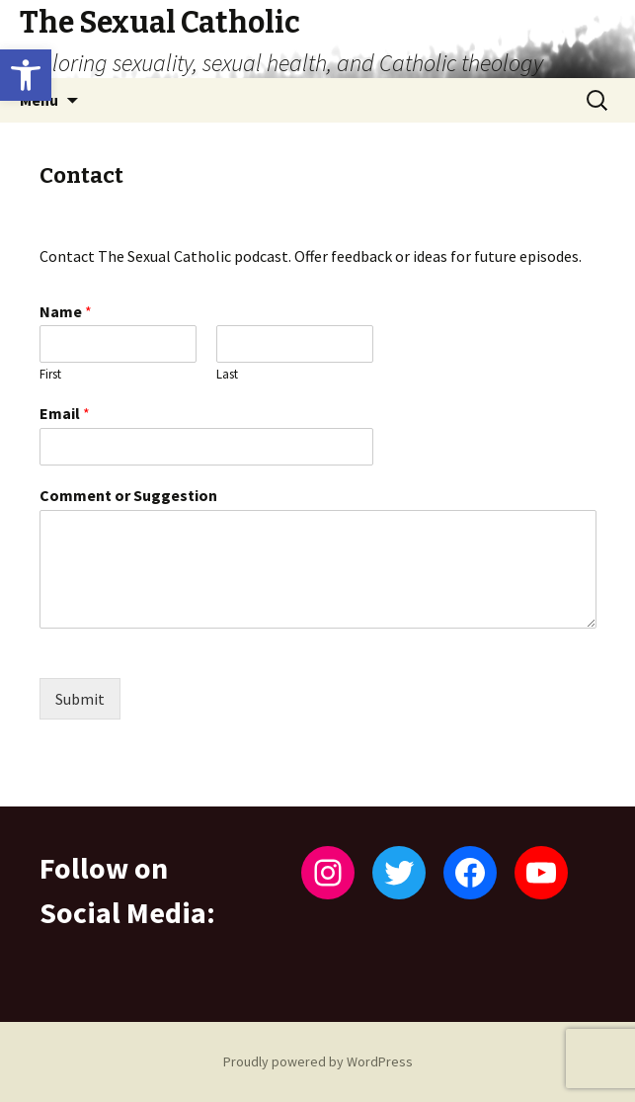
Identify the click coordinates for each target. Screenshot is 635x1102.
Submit (80, 699)
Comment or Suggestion (128, 495)
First (50, 374)
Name (66, 311)
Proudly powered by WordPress (318, 1061)
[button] (25, 75)
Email (65, 413)
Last (227, 374)
